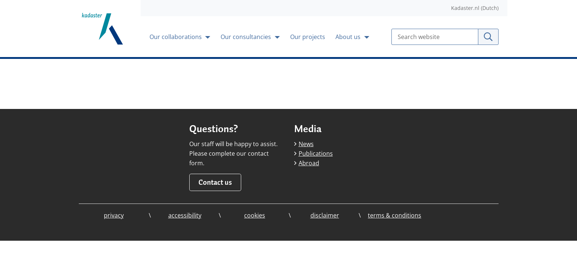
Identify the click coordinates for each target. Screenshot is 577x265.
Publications (313, 153)
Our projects (307, 37)
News (304, 144)
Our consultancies (246, 37)
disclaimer (324, 215)
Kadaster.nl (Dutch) (475, 7)
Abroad (306, 163)
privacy (114, 215)
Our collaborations (176, 37)
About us (348, 37)
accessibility (184, 215)
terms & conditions (394, 215)
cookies (254, 215)
